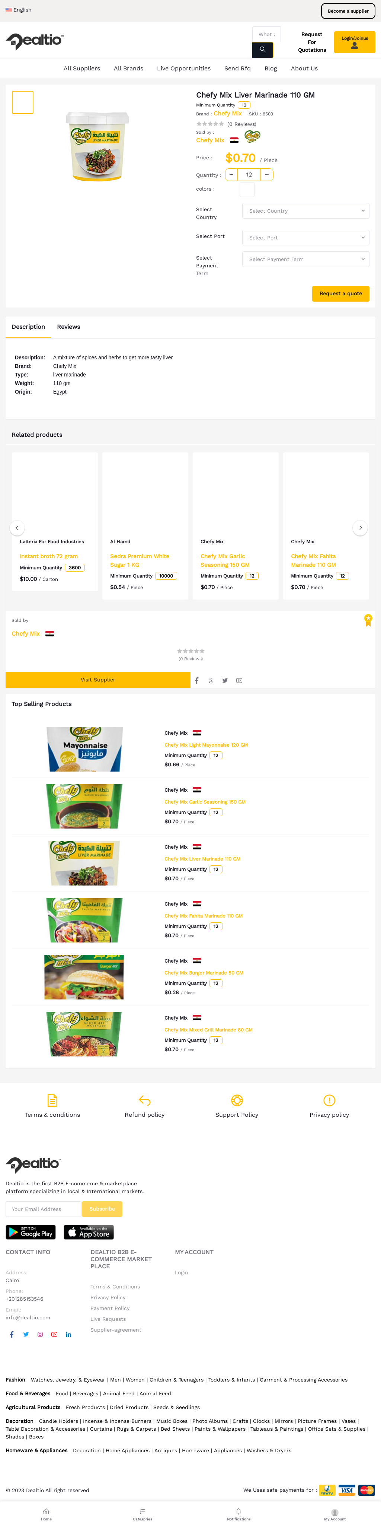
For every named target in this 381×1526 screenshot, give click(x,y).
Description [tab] (28, 326)
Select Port (210, 236)
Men (115, 1380)
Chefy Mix (228, 113)
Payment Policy (109, 1308)
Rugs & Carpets (136, 1429)
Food (62, 1393)
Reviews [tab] (68, 326)
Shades (15, 1437)
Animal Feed (119, 1393)
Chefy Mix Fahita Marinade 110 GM (203, 916)
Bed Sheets (175, 1429)
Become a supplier (348, 11)
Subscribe (102, 1209)
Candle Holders (58, 1421)
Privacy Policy (107, 1297)
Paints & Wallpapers (220, 1429)
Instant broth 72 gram (49, 563)
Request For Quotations (312, 42)
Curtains (101, 1429)
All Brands (128, 68)
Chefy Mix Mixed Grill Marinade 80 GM (208, 1030)
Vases (349, 1421)
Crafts (240, 1421)
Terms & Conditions (115, 1287)
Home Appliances (128, 1450)
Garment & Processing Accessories (304, 1380)
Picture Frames (317, 1421)
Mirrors (284, 1421)
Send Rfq (237, 68)
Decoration (87, 1450)
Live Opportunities (184, 68)
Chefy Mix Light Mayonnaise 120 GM (206, 745)
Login (181, 1272)
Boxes (36, 1437)
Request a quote (341, 293)
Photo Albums (210, 1421)
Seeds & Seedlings (176, 1407)
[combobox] (305, 211)
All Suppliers (82, 68)
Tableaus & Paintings (276, 1429)
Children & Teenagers (177, 1380)
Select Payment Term (207, 265)
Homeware (195, 1450)
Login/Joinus (355, 42)
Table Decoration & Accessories (45, 1429)
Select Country (206, 213)
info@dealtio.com (28, 1317)
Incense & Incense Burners (117, 1421)
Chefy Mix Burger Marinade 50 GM (203, 973)
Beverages (85, 1393)
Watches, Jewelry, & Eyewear (68, 1380)
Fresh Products (85, 1407)
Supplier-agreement (115, 1330)
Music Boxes (172, 1421)
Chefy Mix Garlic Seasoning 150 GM (205, 802)
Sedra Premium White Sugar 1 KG (139, 560)
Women (135, 1380)
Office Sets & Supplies (336, 1429)
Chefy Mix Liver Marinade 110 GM (202, 859)
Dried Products (129, 1407)
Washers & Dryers (269, 1450)
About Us (304, 68)
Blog (271, 68)
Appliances (228, 1450)
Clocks (261, 1421)
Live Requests (108, 1319)
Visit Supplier (98, 680)
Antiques (165, 1450)
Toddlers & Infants (231, 1380)
